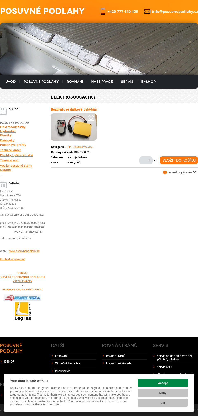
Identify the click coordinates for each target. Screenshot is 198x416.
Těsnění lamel (10, 150)
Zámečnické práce (67, 363)
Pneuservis (62, 371)
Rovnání (75, 82)
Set (163, 402)
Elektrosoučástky (12, 127)
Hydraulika (8, 131)
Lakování (61, 356)
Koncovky (7, 140)
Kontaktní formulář (12, 259)
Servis (127, 82)
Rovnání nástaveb (118, 363)
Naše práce (102, 82)
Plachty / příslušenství (16, 155)
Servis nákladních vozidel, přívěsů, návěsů (175, 357)
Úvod (10, 82)
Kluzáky (6, 135)
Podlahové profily (13, 145)
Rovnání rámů (119, 345)
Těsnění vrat (9, 160)
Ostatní (5, 170)
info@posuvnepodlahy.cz (175, 11)
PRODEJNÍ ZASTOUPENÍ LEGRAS (22, 289)
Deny (162, 393)
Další (57, 345)
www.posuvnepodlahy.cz (24, 251)
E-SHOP (148, 82)
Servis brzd (164, 367)
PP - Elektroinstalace (80, 147)
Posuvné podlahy (41, 82)
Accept (163, 383)
